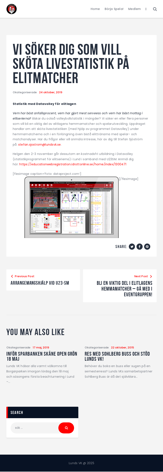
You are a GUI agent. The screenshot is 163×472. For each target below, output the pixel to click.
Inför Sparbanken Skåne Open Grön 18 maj (41, 356)
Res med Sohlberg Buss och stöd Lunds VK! (117, 356)
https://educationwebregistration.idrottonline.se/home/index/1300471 (73, 164)
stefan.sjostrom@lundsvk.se (39, 144)
